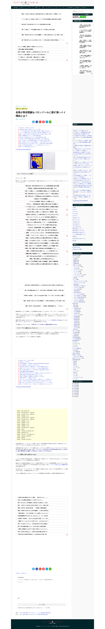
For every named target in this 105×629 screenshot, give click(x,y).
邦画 (74, 362)
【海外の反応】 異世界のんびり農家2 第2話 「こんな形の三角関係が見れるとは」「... (34, 366)
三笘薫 (74, 258)
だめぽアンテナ (76, 217)
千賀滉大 (76, 322)
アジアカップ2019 (78, 298)
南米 (74, 277)
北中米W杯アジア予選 (78, 285)
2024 (75, 386)
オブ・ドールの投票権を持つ (51, 320)
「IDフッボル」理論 (77, 356)
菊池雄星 (76, 326)
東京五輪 (76, 290)
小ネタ (74, 350)
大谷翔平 (76, 308)
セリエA (75, 268)
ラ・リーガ (76, 271)
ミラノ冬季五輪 (76, 338)
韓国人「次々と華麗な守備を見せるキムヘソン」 (28, 146)
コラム (63, 7)
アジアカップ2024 (78, 287)
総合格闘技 (75, 340)
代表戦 (36, 7)
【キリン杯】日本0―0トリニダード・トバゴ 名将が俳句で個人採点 (35, 612)
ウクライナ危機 (76, 348)
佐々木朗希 (76, 311)
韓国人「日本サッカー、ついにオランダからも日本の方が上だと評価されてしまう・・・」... (82, 167)
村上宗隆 (76, 318)
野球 (73, 303)
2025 (75, 385)
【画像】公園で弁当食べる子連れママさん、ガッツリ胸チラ (30, 129)
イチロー (76, 327)
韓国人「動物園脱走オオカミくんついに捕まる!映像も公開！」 (30, 135)
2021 (75, 391)
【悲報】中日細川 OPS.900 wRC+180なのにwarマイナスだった (30, 374)
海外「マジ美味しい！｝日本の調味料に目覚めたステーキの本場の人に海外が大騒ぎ (34, 140)
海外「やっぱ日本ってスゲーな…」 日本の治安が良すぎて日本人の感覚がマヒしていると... (82, 172)
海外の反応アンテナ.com (78, 230)
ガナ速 (74, 207)
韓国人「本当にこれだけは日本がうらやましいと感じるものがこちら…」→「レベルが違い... (36, 382)
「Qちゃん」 (30, 321)
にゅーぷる (75, 213)
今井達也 (76, 321)
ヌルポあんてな (76, 224)
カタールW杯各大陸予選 (79, 297)
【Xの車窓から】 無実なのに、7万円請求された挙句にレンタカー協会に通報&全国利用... (82, 137)
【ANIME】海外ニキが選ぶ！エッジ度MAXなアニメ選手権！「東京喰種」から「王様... (81, 197)
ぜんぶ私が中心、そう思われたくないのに (26, 127)
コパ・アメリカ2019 (78, 293)
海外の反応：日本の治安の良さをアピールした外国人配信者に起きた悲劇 (32, 137)
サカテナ (75, 209)
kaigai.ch (75, 236)
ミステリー (75, 367)
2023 (75, 388)
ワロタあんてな (76, 221)
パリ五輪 (74, 335)
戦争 (74, 364)
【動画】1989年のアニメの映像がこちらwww (27, 377)
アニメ (74, 374)
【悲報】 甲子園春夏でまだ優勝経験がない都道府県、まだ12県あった (32, 376)
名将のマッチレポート (77, 358)
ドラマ (74, 375)
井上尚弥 (75, 332)
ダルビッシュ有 (77, 314)
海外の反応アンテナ (77, 228)
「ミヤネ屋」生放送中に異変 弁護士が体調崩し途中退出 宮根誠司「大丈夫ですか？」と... (36, 130)
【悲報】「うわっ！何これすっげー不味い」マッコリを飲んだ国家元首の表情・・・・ (35, 368)
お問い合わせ (84, 7)
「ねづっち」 (21, 321)
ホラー (74, 366)
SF (73, 369)
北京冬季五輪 (75, 337)
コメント (20, 581)
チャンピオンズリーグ (78, 274)
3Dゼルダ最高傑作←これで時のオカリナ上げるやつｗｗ (29, 365)
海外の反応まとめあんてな (79, 232)
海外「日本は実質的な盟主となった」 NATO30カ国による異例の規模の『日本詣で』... (35, 369)
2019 (75, 394)
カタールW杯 (76, 289)
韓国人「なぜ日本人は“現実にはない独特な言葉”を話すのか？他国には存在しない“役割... (35, 134)
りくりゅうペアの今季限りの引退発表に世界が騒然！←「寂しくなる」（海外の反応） (82, 192)
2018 (75, 396)
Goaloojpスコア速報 (77, 249)
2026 (75, 383)
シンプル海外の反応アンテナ (79, 234)
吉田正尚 (76, 324)
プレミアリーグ (77, 266)
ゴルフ (74, 345)
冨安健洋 (75, 260)
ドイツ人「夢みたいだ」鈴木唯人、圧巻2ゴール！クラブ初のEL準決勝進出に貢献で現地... (82, 142)
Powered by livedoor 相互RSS (23, 149)
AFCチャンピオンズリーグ (79, 281)
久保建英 (75, 263)
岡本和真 (76, 319)
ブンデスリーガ (77, 269)
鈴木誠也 (76, 316)
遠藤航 (74, 261)
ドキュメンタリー (77, 377)
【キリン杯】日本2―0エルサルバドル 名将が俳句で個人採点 (33, 614)
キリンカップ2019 (78, 300)
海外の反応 (16, 7)
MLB (43, 7)
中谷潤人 (75, 334)
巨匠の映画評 (70, 7)
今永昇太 (76, 313)
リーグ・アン (77, 273)
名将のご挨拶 (75, 353)
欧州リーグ (23, 7)
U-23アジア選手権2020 (79, 302)
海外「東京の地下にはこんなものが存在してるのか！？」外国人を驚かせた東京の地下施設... (36, 143)
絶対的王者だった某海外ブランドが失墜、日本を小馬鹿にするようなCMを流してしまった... (82, 154)
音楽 (74, 372)
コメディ (75, 370)
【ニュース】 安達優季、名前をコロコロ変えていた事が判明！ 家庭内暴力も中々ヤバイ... (35, 132)
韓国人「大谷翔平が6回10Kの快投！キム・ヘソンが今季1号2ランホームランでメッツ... (35, 145)
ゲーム (74, 378)
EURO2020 (76, 292)
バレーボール (75, 343)
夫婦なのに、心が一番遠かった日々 (80, 130)
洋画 (74, 361)
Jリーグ (29, 7)
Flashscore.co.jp (76, 247)
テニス (74, 342)
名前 (19, 598)
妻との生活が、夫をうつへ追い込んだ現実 (26, 360)
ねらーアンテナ (76, 219)
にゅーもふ (75, 211)
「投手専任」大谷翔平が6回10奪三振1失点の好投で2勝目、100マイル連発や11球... (34, 138)
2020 (75, 393)
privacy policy (77, 7)
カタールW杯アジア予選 (79, 295)
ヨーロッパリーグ (77, 276)
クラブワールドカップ (78, 282)
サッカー (74, 257)
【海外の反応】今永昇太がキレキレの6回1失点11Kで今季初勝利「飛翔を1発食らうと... (82, 187)
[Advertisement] (42, 79)
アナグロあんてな (77, 226)
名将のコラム (24, 573)
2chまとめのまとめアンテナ (79, 238)
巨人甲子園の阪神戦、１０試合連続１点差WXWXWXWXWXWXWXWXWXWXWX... (34, 363)
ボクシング (50, 7)
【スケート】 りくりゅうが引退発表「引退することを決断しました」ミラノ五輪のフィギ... (35, 379)
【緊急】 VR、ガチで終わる (24, 361)
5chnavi (74, 240)
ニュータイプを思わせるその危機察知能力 (58, 464)
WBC (74, 305)
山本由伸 (76, 310)
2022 (75, 390)
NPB (74, 329)
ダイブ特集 (75, 351)
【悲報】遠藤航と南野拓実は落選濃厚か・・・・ (28, 371)
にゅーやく (75, 215)
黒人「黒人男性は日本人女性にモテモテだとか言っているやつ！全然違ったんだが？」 (82, 159)
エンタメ (56, 7)
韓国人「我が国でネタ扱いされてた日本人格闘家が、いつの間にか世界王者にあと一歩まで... (36, 141)
